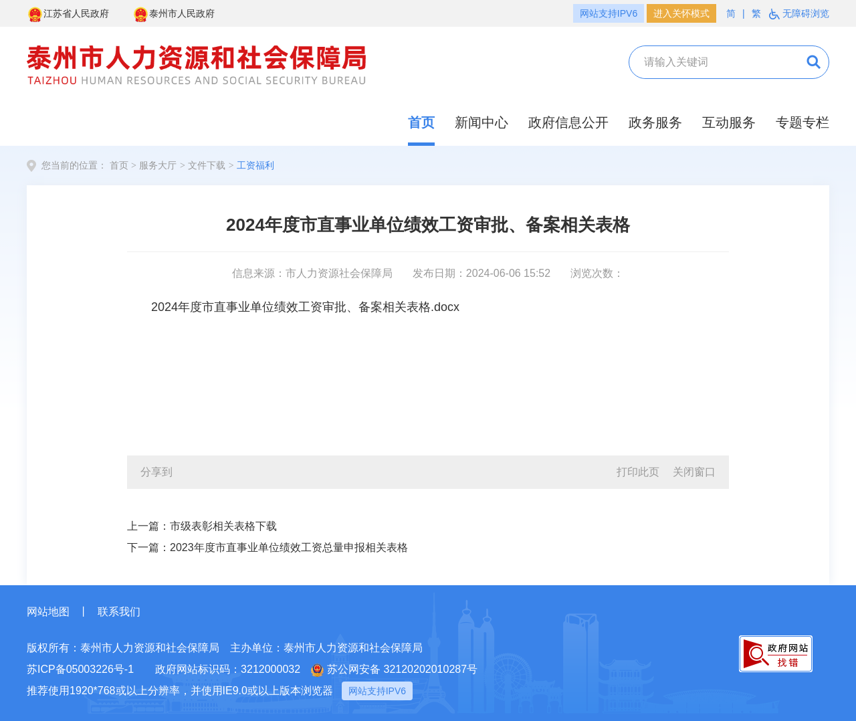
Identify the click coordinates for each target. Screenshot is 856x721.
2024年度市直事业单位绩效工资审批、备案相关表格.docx (305, 307)
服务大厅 (158, 166)
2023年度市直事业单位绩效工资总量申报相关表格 (289, 547)
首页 (421, 122)
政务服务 (655, 122)
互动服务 (729, 122)
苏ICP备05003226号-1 (80, 669)
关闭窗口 (694, 472)
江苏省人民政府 (68, 14)
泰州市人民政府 (173, 14)
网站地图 (48, 611)
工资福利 (255, 166)
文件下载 (206, 166)
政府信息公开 (568, 122)
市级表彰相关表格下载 (223, 526)
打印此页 (638, 472)
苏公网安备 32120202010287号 (394, 670)
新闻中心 (481, 122)
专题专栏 (802, 122)
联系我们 (119, 611)
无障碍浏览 (799, 13)
